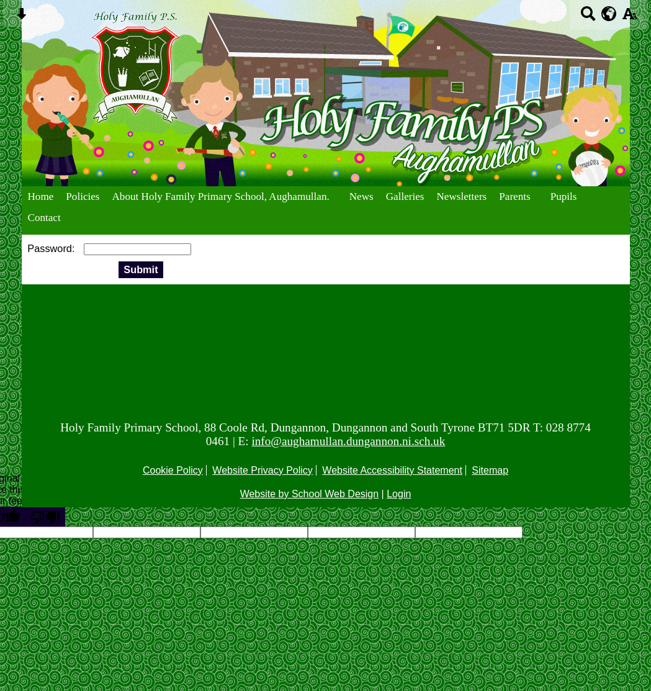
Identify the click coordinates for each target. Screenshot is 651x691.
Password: (52, 248)
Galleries (405, 196)
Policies (82, 196)
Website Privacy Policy (262, 470)
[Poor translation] (45, 516)
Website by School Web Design (309, 494)
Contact (44, 218)
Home (41, 196)
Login (399, 494)
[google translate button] (609, 13)
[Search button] (588, 17)
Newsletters (462, 196)
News (361, 196)
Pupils (563, 196)
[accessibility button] (630, 17)
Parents (514, 196)
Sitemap (490, 470)
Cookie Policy (173, 470)
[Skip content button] (21, 17)
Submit (140, 269)
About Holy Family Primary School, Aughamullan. (221, 196)
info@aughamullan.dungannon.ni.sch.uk (348, 441)
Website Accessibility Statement (392, 470)
